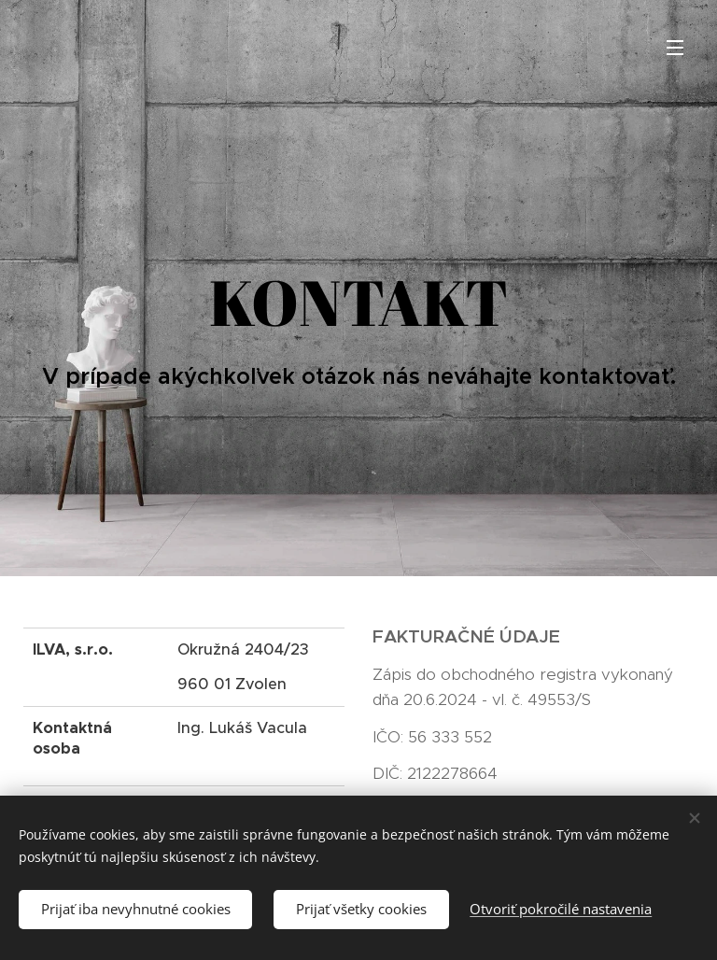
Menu (675, 48)
